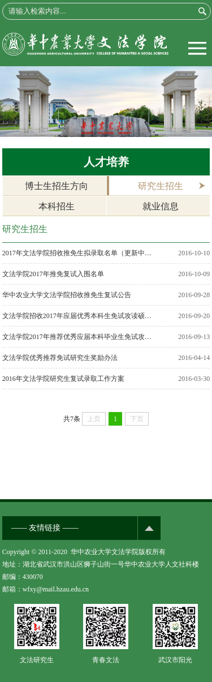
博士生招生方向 (56, 186)
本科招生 (56, 206)
